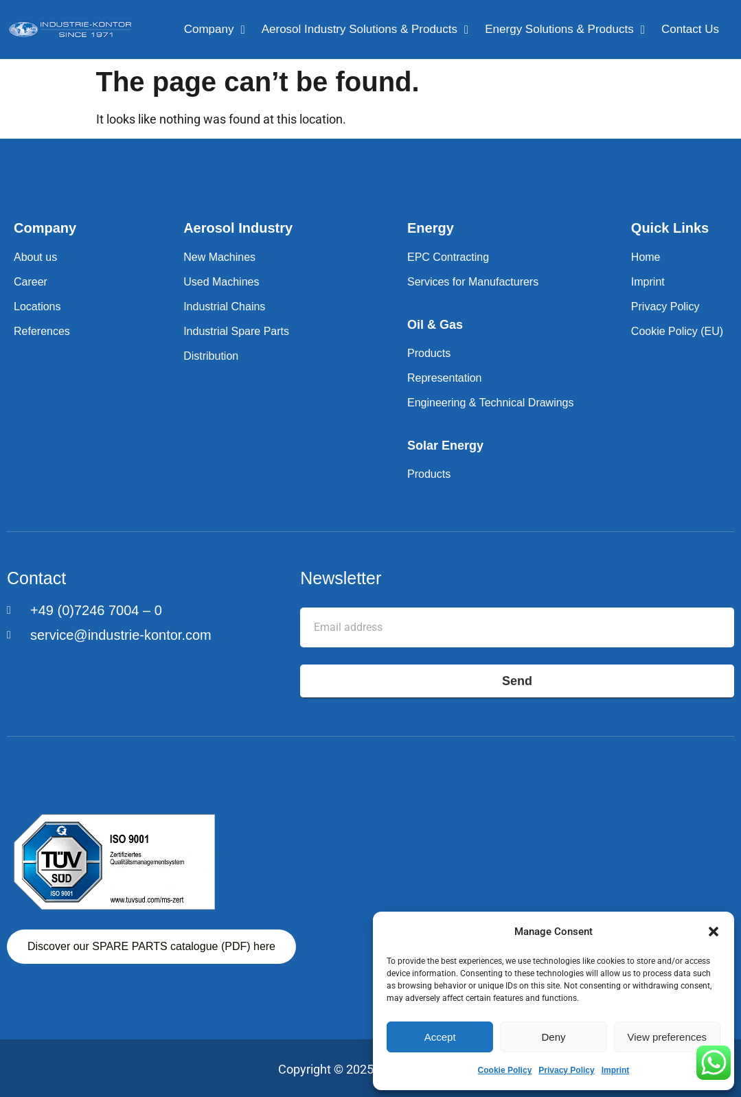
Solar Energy (445, 445)
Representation (444, 378)
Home (646, 257)
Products (429, 353)
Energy (430, 227)
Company (214, 30)
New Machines (219, 257)
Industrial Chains (224, 306)
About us (35, 257)
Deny (553, 1037)
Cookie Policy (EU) (677, 331)
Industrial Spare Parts (236, 331)
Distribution (210, 356)
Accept (440, 1037)
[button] (713, 931)
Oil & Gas (435, 325)
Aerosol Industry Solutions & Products (365, 30)
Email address (338, 596)
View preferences (667, 1037)
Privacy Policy (566, 1070)
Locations (37, 306)
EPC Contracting (448, 257)
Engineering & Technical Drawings (490, 402)
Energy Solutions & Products (565, 30)
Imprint (616, 1070)
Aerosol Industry (238, 227)
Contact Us (690, 29)
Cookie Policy (505, 1070)
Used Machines (221, 282)
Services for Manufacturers (472, 282)
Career (30, 282)
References (42, 331)
